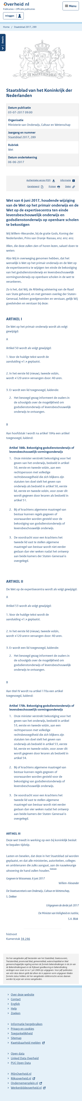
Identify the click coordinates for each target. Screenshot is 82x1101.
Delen (70, 186)
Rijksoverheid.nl (21, 1078)
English (15, 1004)
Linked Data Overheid (25, 1058)
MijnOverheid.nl (21, 1074)
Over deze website (22, 994)
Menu (72, 6)
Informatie (67, 180)
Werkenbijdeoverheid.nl (26, 1088)
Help (14, 1008)
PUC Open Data (21, 1063)
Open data (17, 1053)
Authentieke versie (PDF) (40, 180)
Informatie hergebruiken (26, 1024)
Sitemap (16, 1038)
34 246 (25, 939)
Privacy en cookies (22, 1029)
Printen (54, 186)
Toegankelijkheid (22, 1033)
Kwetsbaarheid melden (26, 1043)
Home (6, 26)
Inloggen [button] (9, 15)
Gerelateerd (35, 186)
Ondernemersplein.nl (24, 1083)
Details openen (3, 42)
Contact (16, 999)
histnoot (53, 868)
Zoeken (15, 1013)
